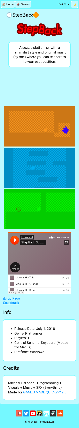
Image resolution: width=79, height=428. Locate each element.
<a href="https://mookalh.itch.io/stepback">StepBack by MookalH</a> (39, 87)
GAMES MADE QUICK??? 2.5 (44, 392)
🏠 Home (8, 4)
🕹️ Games (23, 4)
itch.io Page (11, 298)
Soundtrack (11, 303)
